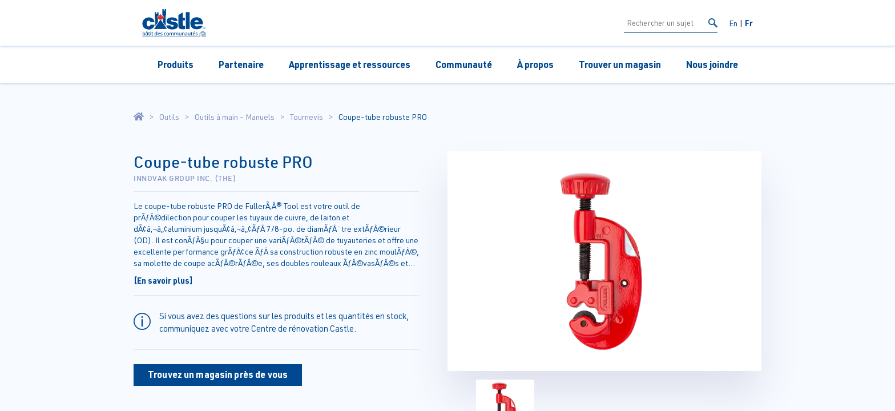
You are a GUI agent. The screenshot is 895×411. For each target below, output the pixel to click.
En (733, 23)
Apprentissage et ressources (349, 64)
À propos (535, 64)
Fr (749, 23)
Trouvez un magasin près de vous (218, 374)
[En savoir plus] (163, 280)
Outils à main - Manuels (235, 117)
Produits (175, 64)
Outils (169, 117)
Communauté (464, 64)
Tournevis (306, 117)
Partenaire (241, 64)
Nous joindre (712, 64)
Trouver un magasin (620, 64)
